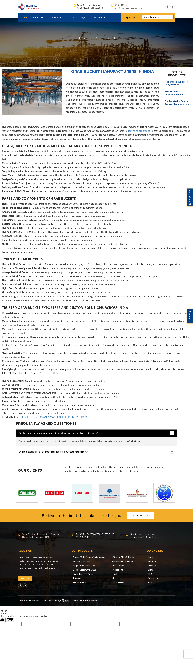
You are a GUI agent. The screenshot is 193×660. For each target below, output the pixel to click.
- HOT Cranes (118, 565)
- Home (150, 557)
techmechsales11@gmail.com (143, 537)
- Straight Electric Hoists (123, 557)
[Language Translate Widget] (158, 17)
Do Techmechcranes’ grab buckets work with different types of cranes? (96, 433)
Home (24, 17)
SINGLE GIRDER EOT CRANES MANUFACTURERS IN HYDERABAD (52, 417)
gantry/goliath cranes (139, 130)
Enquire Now (130, 17)
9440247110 (121, 5)
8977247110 (108, 534)
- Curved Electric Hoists (122, 561)
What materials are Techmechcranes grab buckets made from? (96, 452)
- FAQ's (150, 574)
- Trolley (116, 574)
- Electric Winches (80, 582)
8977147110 (83, 537)
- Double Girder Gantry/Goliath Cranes (89, 557)
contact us (98, 17)
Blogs (70, 17)
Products (56, 17)
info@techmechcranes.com (128, 7)
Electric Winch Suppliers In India (174, 93)
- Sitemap (151, 582)
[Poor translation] (9, 620)
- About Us (151, 561)
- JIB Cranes (77, 578)
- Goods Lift (117, 570)
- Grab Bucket (118, 582)
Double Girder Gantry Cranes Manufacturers (177, 102)
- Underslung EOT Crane (82, 574)
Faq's (83, 17)
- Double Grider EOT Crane (84, 570)
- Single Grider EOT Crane (83, 565)
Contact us (140, 515)
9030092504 (96, 534)
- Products (151, 565)
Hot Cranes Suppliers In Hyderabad (176, 83)
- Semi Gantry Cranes (81, 561)
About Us (38, 17)
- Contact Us (152, 578)
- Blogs (150, 570)
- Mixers (115, 578)
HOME (77, 37)
